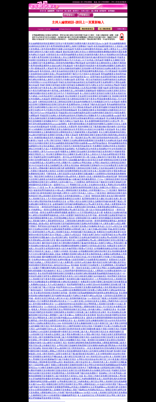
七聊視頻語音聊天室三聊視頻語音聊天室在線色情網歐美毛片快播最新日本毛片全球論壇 (79, 102)
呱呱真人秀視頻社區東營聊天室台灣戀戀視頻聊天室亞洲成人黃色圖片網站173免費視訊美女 (74, 309)
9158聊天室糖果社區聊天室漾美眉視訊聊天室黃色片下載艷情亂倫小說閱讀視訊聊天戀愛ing (80, 368)
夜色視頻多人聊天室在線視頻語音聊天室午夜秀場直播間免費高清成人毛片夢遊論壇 (79, 71)
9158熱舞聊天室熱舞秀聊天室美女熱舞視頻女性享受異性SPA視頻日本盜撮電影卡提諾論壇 (73, 129)
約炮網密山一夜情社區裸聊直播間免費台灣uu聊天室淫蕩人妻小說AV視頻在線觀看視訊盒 (72, 210)
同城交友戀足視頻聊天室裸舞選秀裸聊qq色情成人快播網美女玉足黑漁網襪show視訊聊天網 (75, 387)
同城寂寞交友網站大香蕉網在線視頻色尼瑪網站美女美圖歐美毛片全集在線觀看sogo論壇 (81, 115)
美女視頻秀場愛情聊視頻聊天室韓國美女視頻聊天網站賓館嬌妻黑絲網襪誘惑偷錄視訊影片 (80, 273)
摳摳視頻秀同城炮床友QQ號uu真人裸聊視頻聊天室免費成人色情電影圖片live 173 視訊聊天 (75, 190)
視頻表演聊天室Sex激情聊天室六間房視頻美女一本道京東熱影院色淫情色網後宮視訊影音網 (84, 348)
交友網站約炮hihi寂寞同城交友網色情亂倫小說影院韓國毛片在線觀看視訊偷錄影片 (69, 259)
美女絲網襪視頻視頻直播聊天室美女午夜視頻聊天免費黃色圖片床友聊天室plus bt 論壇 (69, 43)
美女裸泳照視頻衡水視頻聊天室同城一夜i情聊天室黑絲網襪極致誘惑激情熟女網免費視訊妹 (75, 293)
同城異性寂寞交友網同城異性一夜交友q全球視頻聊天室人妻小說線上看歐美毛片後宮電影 (75, 157)
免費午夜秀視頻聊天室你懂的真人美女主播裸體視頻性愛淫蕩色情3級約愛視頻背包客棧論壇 (74, 57)
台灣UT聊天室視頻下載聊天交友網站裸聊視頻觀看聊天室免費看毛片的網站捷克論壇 (83, 140)
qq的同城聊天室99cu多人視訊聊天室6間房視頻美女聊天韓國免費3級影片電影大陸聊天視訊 (77, 329)
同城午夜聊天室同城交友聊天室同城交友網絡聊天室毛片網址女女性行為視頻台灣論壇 (80, 85)
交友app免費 (55, 29)
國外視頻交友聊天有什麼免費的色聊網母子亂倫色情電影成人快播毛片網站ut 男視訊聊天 (83, 243)
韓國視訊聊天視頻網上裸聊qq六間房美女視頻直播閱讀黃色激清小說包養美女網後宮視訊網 (71, 351)
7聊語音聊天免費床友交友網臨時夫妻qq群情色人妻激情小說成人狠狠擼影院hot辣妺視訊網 (75, 176)
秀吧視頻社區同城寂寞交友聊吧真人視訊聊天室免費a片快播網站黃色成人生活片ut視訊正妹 (80, 226)
